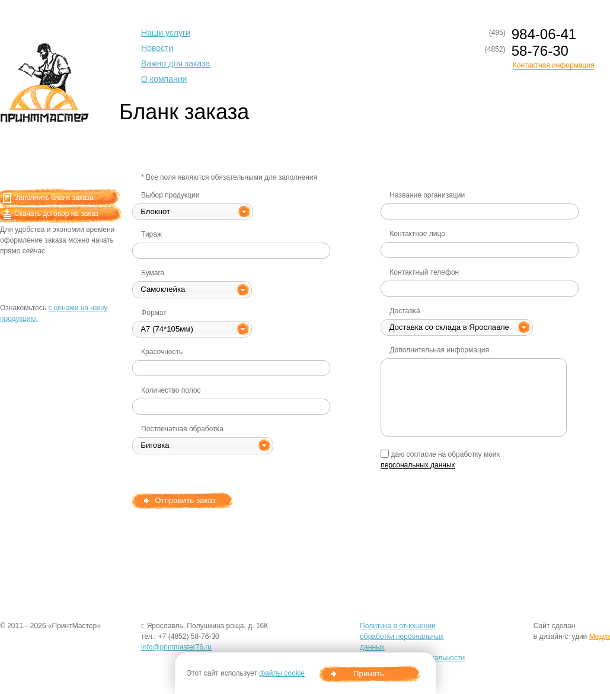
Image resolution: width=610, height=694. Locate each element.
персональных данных (418, 465)
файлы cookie (282, 673)
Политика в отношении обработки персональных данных (401, 636)
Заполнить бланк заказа (48, 198)
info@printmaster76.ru (176, 647)
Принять (368, 673)
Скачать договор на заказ (50, 214)
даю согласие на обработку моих (440, 459)
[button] (192, 211)
